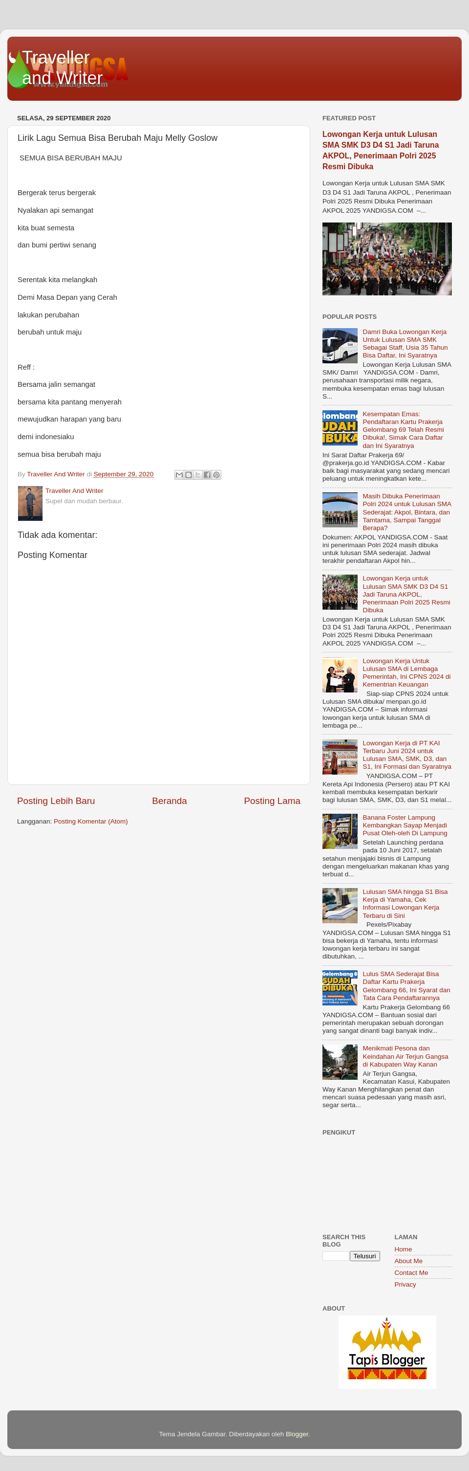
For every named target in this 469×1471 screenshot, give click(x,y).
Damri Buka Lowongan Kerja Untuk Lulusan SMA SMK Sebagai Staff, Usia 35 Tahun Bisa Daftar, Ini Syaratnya (405, 343)
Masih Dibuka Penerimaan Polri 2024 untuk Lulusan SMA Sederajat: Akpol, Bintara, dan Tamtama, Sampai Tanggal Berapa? (406, 512)
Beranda (169, 801)
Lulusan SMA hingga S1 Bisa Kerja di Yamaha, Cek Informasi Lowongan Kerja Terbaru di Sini (405, 903)
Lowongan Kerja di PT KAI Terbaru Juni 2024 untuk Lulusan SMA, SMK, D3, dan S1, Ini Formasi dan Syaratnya (406, 755)
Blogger (297, 1434)
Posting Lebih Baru (56, 801)
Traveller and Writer (62, 67)
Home (403, 1249)
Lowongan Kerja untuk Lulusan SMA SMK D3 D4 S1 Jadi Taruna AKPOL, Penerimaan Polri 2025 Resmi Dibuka (406, 594)
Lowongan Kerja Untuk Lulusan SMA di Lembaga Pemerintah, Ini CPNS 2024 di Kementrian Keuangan (406, 673)
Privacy (405, 1284)
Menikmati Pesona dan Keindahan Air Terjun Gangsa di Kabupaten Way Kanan (405, 1056)
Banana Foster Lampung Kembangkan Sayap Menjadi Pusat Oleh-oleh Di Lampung (404, 825)
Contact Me (411, 1272)
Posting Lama (272, 801)
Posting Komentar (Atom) (91, 821)
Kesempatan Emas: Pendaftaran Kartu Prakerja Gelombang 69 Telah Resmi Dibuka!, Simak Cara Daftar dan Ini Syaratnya (403, 429)
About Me (409, 1261)
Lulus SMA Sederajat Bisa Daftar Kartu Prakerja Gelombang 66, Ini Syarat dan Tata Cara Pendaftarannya (406, 986)
